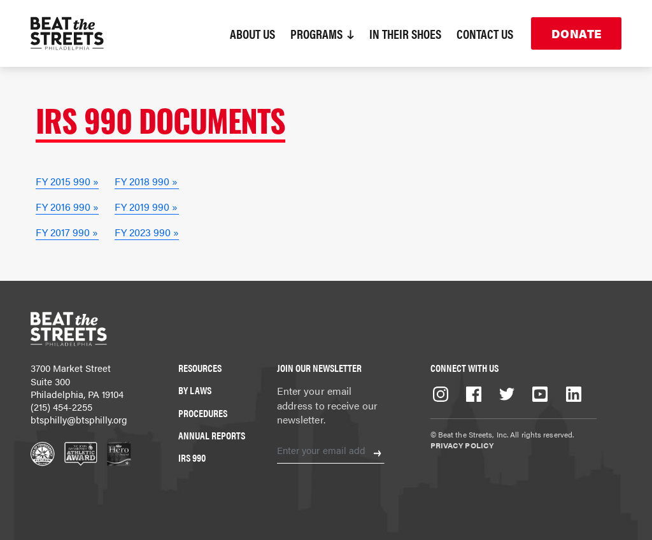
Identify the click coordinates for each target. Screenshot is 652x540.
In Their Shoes (405, 33)
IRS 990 (192, 457)
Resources (200, 367)
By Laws (194, 390)
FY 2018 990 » (146, 181)
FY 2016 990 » (67, 206)
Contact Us (485, 33)
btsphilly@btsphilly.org (79, 419)
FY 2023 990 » (147, 232)
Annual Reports (211, 435)
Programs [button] (322, 33)
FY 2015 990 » (67, 181)
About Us (252, 33)
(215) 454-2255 (61, 406)
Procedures (202, 413)
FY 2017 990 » (67, 232)
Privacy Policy (461, 445)
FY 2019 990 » (146, 206)
